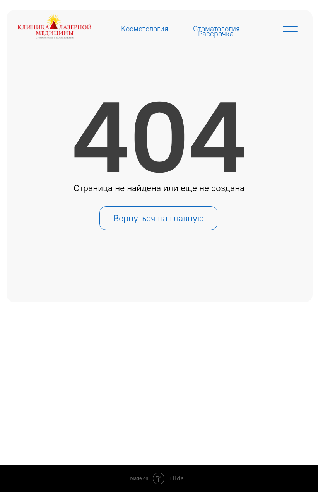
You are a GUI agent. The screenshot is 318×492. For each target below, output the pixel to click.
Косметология (144, 28)
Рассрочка (216, 33)
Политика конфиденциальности (244, 436)
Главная (91, 367)
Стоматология (216, 28)
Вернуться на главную (158, 218)
